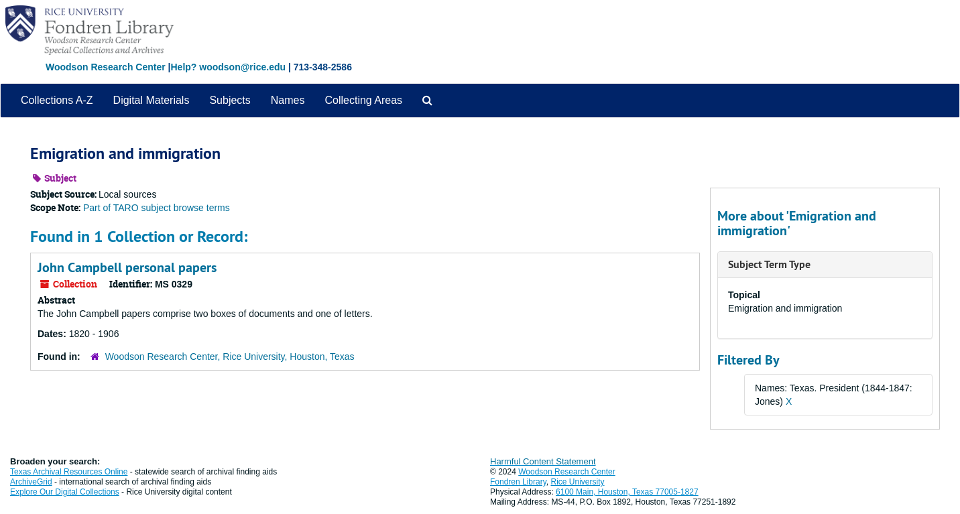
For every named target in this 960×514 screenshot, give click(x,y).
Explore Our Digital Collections (64, 492)
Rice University (578, 482)
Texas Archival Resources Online (68, 471)
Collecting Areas (363, 100)
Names (288, 100)
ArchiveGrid (31, 482)
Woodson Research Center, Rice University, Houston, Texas (230, 356)
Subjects (229, 100)
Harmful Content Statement (543, 461)
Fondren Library (518, 482)
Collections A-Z (57, 100)
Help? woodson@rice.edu (228, 67)
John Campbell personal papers (127, 267)
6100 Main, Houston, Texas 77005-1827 (627, 492)
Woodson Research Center (106, 67)
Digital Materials (151, 100)
